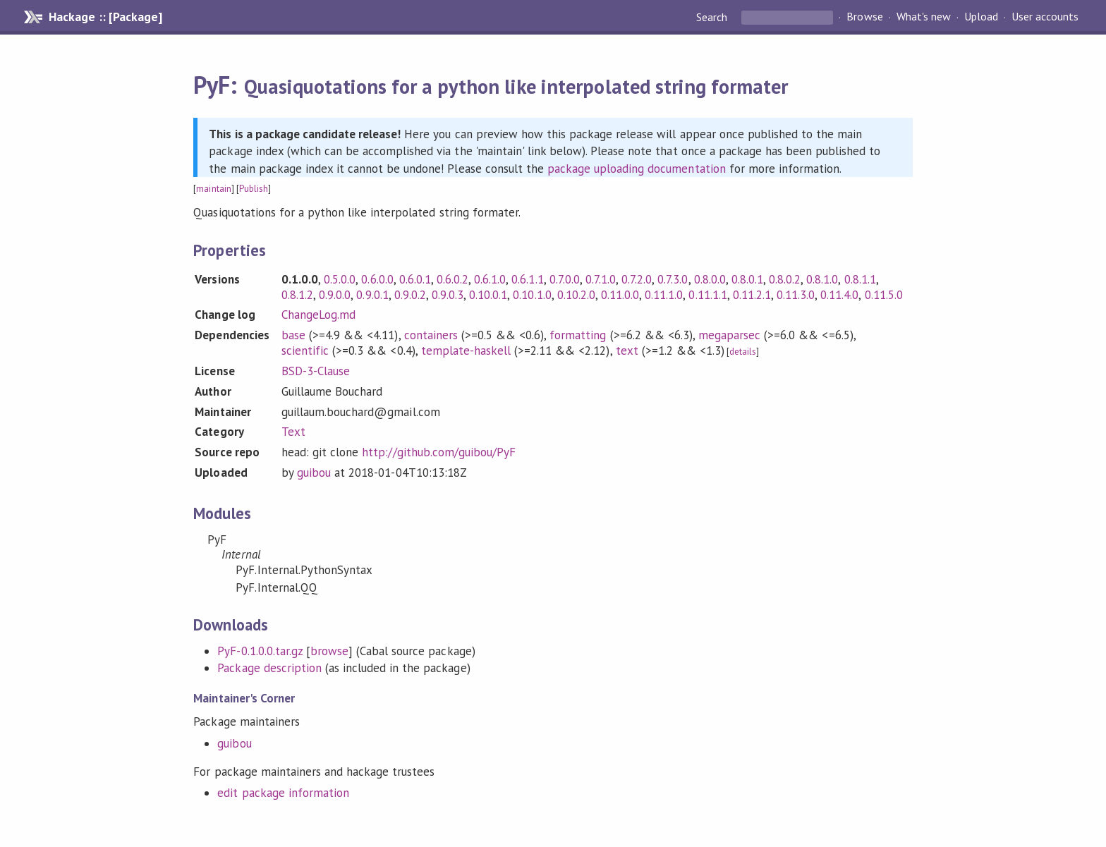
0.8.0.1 (747, 279)
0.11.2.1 (752, 295)
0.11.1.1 (707, 295)
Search (713, 17)
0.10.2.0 (576, 295)
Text (293, 431)
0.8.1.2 (297, 295)
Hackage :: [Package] (105, 17)
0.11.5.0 (884, 295)
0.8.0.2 (785, 279)
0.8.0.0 (710, 279)
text (627, 350)
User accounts (1044, 17)
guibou (314, 472)
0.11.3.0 (796, 295)
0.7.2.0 (636, 279)
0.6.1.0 (490, 279)
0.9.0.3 (447, 295)
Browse (864, 17)
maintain (213, 189)
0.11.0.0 (620, 295)
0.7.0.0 (564, 279)
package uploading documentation (636, 168)
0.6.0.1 (415, 279)
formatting (577, 335)
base (293, 335)
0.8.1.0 (822, 279)
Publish (253, 189)
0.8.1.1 (860, 279)
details (742, 352)
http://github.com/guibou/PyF (439, 452)
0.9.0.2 (410, 295)
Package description (269, 668)
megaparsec (729, 335)
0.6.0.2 (452, 279)
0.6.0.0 (377, 279)
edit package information (283, 792)
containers (431, 335)
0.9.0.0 (335, 295)
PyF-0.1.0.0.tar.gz (259, 651)
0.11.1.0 (664, 295)
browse (329, 651)
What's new (924, 17)
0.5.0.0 (340, 279)
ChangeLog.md (318, 314)
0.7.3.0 (672, 279)
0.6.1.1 (527, 279)
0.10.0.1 (488, 295)
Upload (981, 17)
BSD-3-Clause (315, 371)
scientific (305, 350)
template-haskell (466, 350)
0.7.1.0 (600, 279)
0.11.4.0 (839, 295)
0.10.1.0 (532, 295)
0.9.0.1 (372, 295)
